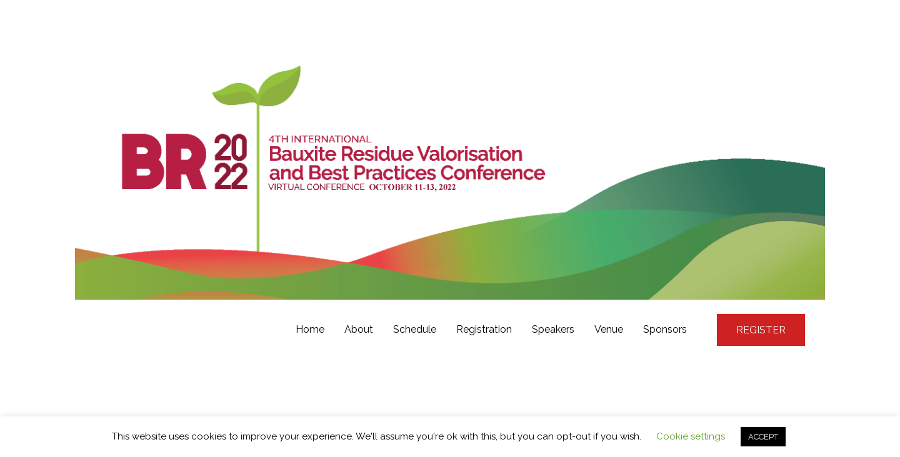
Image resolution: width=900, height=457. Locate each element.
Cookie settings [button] (690, 436)
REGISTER (761, 330)
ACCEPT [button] (763, 436)
